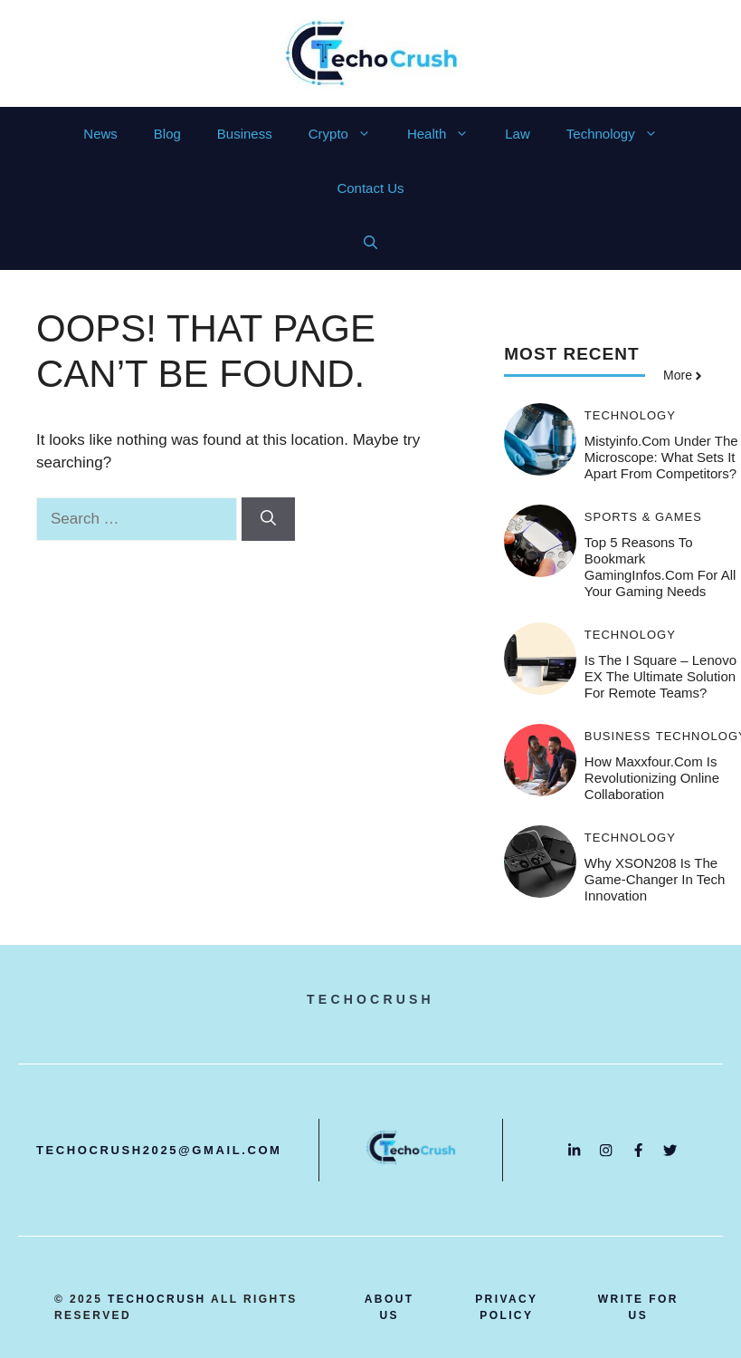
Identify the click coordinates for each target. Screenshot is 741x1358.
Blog (167, 133)
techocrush (157, 1299)
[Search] (268, 519)
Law (517, 133)
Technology (621, 134)
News (100, 133)
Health (447, 134)
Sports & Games (643, 517)
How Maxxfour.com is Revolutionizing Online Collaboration (651, 778)
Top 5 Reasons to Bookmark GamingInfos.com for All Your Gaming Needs (660, 567)
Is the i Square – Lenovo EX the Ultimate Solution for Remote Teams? (660, 676)
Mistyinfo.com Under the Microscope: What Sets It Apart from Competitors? (661, 457)
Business (244, 133)
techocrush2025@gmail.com (159, 1150)
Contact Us (370, 188)
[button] (370, 243)
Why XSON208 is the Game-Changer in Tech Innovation (655, 879)
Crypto (349, 134)
